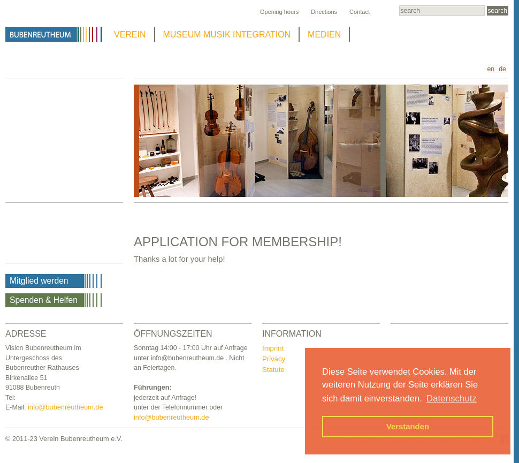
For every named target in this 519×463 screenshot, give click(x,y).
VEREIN (130, 34)
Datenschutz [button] (451, 398)
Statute (273, 370)
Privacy (273, 359)
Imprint (273, 348)
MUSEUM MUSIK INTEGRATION (227, 34)
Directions (324, 12)
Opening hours (279, 12)
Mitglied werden (39, 280)
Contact (359, 12)
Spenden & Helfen (44, 300)
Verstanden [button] (407, 426)
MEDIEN (324, 34)
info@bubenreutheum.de (65, 407)
